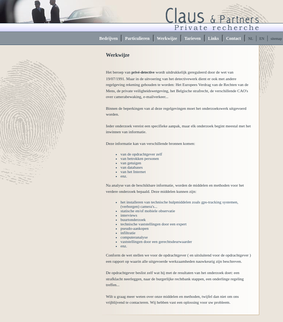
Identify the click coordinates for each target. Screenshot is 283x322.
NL (250, 39)
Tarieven (192, 38)
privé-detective (142, 72)
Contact (233, 38)
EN (261, 39)
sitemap (276, 39)
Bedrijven (108, 38)
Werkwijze (167, 38)
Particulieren (137, 38)
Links (213, 38)
